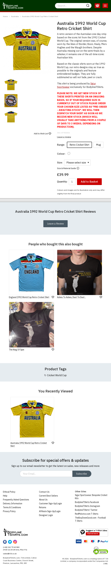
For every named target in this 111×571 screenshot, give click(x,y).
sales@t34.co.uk (10, 553)
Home (5, 16)
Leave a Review (55, 223)
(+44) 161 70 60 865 (11, 547)
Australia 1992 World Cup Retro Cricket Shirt (40, 16)
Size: (60, 162)
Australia (15, 16)
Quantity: (62, 181)
